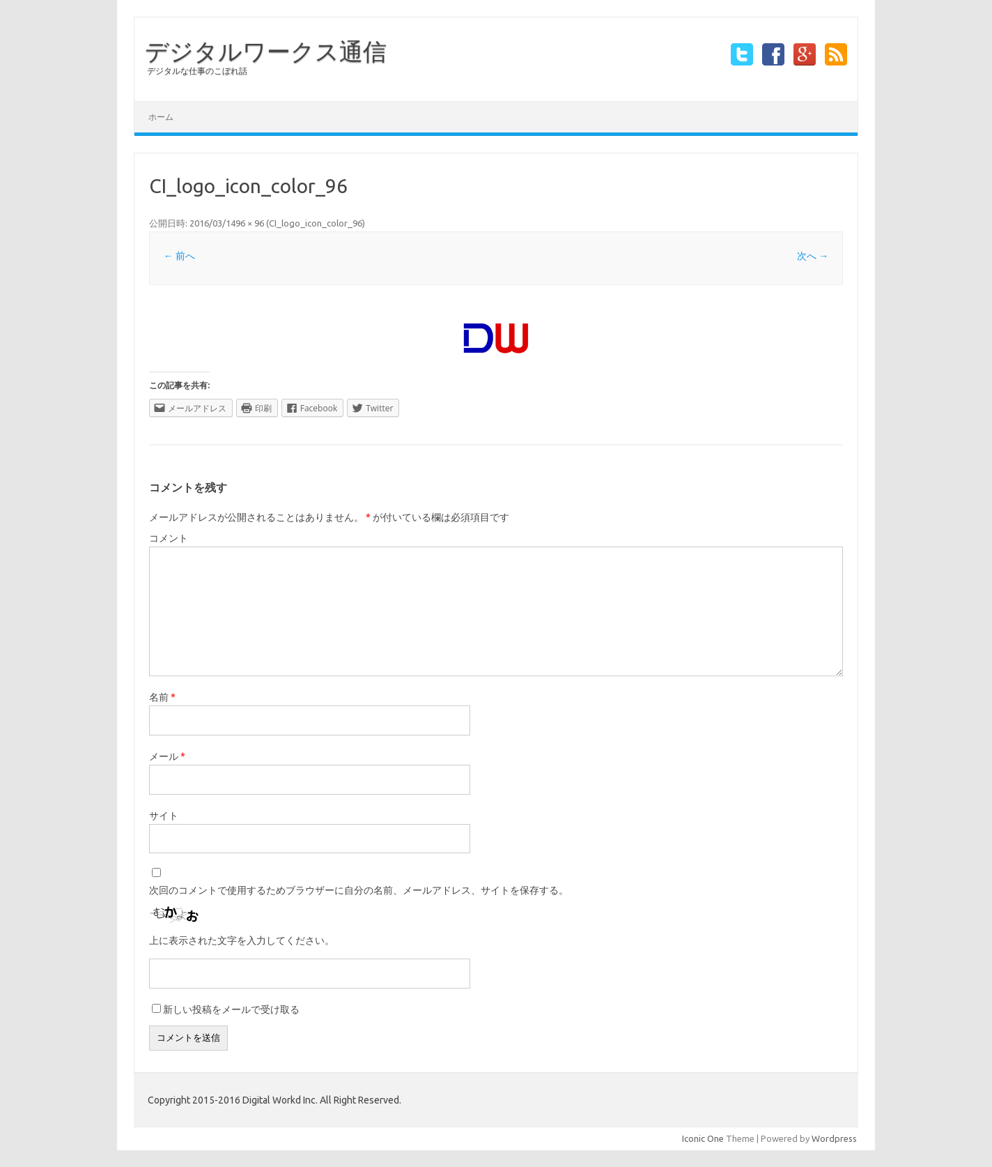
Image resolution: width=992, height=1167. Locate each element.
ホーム (160, 116)
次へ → (812, 255)
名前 (162, 697)
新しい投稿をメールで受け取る (231, 1009)
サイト (163, 815)
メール (167, 756)
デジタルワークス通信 (266, 51)
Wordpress (834, 1138)
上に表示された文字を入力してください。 (241, 940)
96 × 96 (249, 223)
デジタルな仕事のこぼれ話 (197, 70)
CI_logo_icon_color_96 (315, 223)
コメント (168, 538)
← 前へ (179, 255)
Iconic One (703, 1138)
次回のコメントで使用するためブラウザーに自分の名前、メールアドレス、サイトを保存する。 (358, 890)
